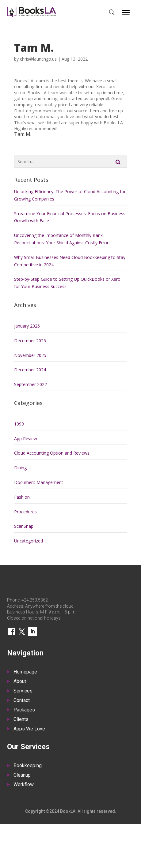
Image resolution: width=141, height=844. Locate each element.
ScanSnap (23, 526)
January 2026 (27, 326)
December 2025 (30, 340)
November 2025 (30, 355)
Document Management (38, 482)
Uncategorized (28, 541)
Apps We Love (29, 729)
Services (22, 691)
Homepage (25, 672)
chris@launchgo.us (38, 59)
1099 (19, 424)
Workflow (23, 784)
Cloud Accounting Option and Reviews (52, 453)
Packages (24, 710)
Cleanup (22, 775)
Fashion (22, 497)
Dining (20, 468)
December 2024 (30, 370)
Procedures (25, 512)
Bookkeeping (27, 765)
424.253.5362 (34, 600)
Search (118, 162)
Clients (21, 719)
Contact (21, 700)
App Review (25, 438)
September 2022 (30, 384)
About (19, 681)
